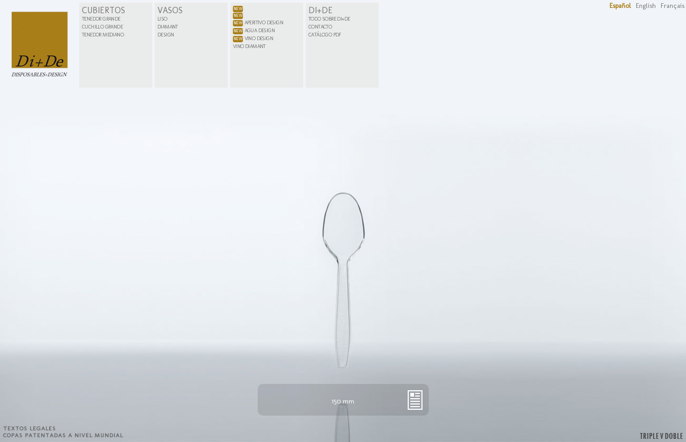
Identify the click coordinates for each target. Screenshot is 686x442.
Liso (162, 19)
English (646, 6)
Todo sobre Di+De (329, 19)
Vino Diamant (249, 46)
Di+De (320, 10)
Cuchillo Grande (102, 27)
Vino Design (253, 38)
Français (672, 6)
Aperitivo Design (258, 23)
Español (620, 6)
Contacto (320, 27)
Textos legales (29, 428)
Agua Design (254, 30)
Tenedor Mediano (103, 35)
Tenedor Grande (101, 19)
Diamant (167, 27)
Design (165, 35)
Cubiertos (103, 10)
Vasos (170, 10)
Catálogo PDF (324, 35)
